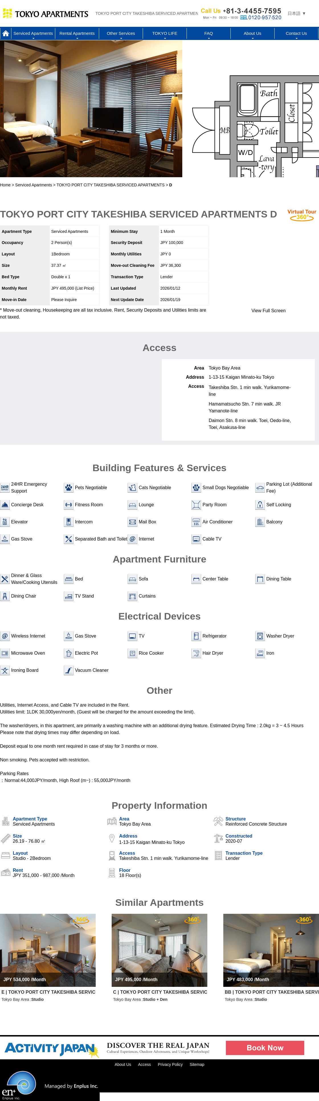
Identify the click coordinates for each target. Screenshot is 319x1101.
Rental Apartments (77, 33)
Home (5, 33)
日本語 (294, 13)
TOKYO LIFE (164, 33)
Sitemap (197, 1064)
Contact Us (296, 33)
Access (144, 1064)
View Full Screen (268, 310)
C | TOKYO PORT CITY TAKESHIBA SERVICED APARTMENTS (160, 992)
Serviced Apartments (33, 33)
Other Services (121, 33)
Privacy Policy (170, 1064)
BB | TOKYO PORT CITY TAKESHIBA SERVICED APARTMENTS (272, 992)
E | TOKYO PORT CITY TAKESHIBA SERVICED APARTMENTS (48, 992)
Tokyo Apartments (45, 13)
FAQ (208, 33)
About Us (252, 33)
